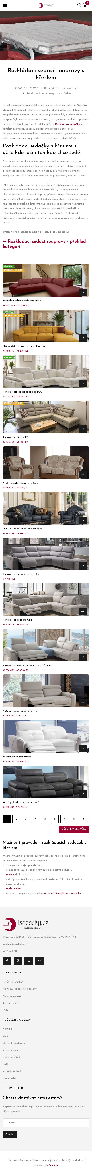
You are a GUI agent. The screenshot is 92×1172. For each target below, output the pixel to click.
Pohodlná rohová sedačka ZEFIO (22, 300)
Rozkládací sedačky (67, 124)
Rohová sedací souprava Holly (21, 574)
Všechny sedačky (74, 829)
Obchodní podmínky (14, 1043)
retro (47, 893)
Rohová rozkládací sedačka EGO (22, 392)
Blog (5, 1036)
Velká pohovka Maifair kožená (21, 802)
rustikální (56, 893)
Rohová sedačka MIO (15, 437)
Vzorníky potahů (12, 1071)
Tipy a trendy (10, 1003)
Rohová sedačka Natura (17, 620)
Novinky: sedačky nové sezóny (20, 989)
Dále (83, 819)
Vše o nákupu (10, 1050)
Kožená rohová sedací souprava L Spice (27, 665)
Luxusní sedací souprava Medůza (22, 528)
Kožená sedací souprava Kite (20, 711)
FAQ (5, 1064)
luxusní (66, 893)
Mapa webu (9, 1078)
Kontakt (7, 1029)
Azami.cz (53, 1165)
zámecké (76, 893)
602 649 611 (10, 951)
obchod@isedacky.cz (15, 944)
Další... (6, 1010)
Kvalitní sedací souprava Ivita (20, 483)
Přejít (83, 292)
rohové (10, 874)
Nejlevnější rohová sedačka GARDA (24, 346)
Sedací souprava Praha (17, 756)
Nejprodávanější (12, 996)
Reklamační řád (11, 1057)
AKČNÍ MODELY (13, 982)
